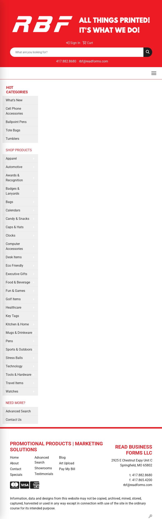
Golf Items (13, 299)
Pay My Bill (67, 469)
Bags (9, 202)
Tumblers (12, 139)
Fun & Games (15, 291)
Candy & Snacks (17, 219)
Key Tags (12, 316)
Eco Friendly (14, 265)
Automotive (14, 167)
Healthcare (13, 307)
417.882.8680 (66, 61)
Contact (15, 469)
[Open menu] (154, 73)
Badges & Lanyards (12, 191)
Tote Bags (13, 130)
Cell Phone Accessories (14, 111)
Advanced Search (18, 411)
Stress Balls (14, 358)
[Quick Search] (77, 52)
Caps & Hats (14, 227)
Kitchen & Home (17, 324)
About (14, 463)
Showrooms (43, 468)
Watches (12, 391)
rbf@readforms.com (93, 61)
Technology (14, 366)
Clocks (10, 235)
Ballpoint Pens (16, 122)
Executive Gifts (16, 274)
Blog (62, 457)
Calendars (13, 210)
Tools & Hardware (18, 375)
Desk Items (14, 257)
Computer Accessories (14, 246)
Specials (16, 475)
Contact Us (13, 420)
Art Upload (66, 463)
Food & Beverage (18, 282)
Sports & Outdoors (19, 349)
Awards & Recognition (14, 177)
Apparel (11, 158)
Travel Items (14, 383)
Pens (9, 341)
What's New (14, 100)
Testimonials (44, 474)
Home (14, 457)
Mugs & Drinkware (19, 333)
